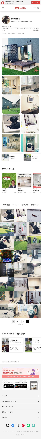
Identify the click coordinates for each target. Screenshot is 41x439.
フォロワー (11, 33)
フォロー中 (20, 33)
